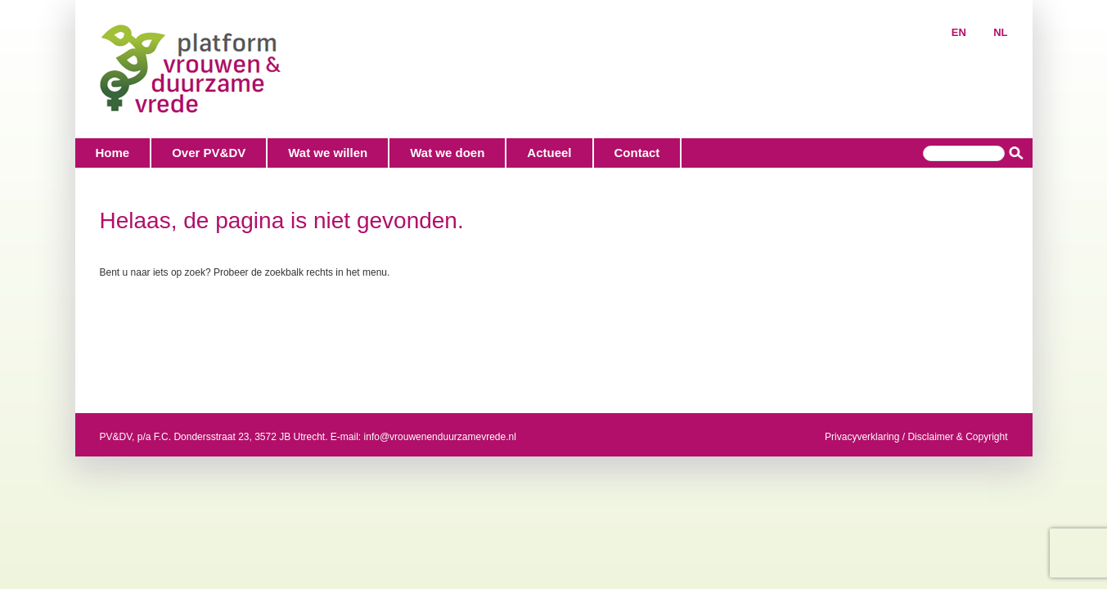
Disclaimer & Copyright (957, 437)
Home (113, 153)
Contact (637, 153)
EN (959, 32)
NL (1000, 32)
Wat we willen (327, 153)
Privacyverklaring (862, 437)
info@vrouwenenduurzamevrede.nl (440, 437)
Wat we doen (447, 153)
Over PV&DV (208, 153)
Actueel (549, 153)
